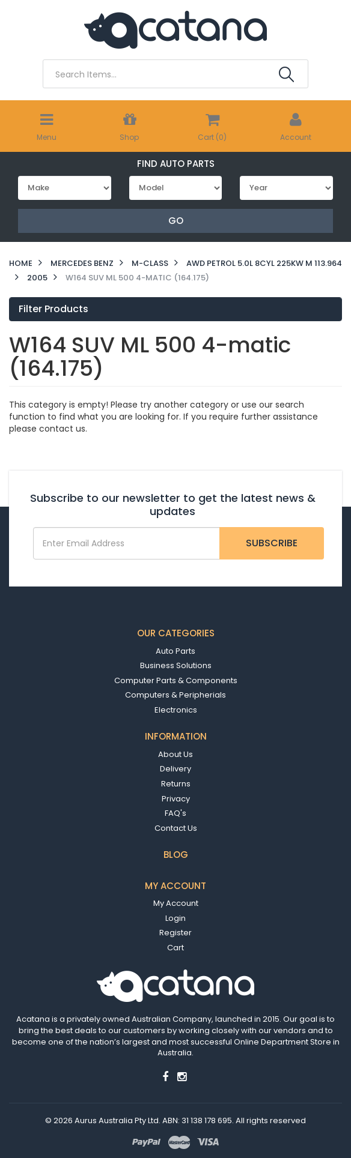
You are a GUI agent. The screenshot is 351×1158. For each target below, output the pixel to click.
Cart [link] (175, 947)
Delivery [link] (175, 768)
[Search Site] (286, 74)
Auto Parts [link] (175, 651)
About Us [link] (175, 754)
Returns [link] (176, 783)
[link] (165, 1076)
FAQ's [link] (175, 813)
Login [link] (175, 918)
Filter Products (53, 309)
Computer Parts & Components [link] (175, 680)
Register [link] (175, 932)
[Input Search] (159, 74)
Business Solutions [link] (176, 665)
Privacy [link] (176, 798)
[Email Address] (126, 543)
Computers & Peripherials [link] (175, 695)
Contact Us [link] (175, 828)
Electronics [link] (175, 710)
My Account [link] (175, 903)
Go (175, 220)
